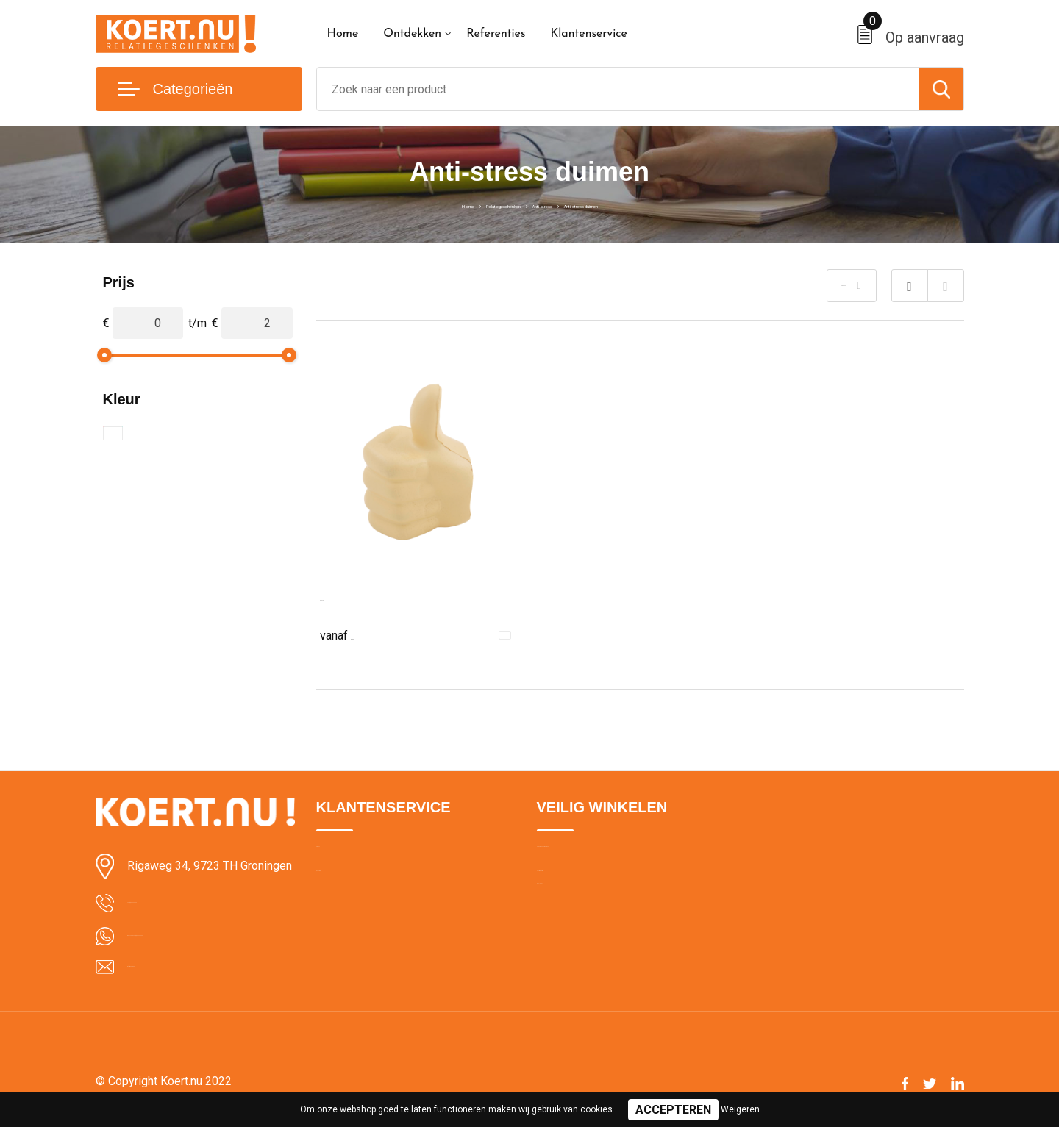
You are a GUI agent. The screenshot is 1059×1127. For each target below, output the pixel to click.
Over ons (338, 856)
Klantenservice (588, 34)
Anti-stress (550, 204)
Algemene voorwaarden (594, 856)
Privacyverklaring (577, 919)
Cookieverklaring (576, 888)
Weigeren (740, 1109)
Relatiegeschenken (463, 204)
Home (343, 34)
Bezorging (340, 919)
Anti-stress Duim (363, 596)
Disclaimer (562, 951)
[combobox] (618, 89)
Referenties (495, 34)
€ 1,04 (353, 634)
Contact (335, 888)
